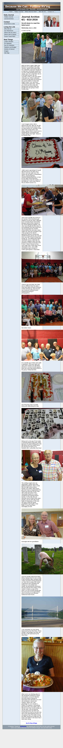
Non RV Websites (9, 45)
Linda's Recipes (8, 41)
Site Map (6, 53)
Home (11, 11)
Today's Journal (18, 11)
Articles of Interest (9, 49)
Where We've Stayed (10, 34)
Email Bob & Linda (9, 23)
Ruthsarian (23, 726)
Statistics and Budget (10, 47)
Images (6, 51)
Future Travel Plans (9, 36)
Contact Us (51, 11)
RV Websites (8, 43)
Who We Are (42, 11)
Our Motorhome (8, 30)
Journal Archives (9, 18)
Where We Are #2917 (31, 11)
